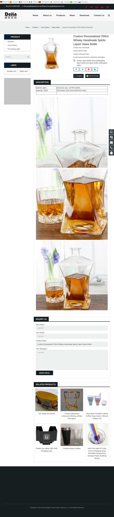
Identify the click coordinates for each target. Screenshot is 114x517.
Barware (11, 41)
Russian (83, 2)
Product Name (41, 341)
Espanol (14, 2)
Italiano (33, 2)
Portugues (44, 2)
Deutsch (4, 2)
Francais (24, 2)
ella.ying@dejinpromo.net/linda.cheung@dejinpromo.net (43, 6)
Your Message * (41, 349)
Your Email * (40, 333)
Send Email (92, 76)
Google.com (11, 71)
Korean (65, 2)
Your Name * (40, 324)
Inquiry (78, 76)
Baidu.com (24, 71)
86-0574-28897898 (13, 6)
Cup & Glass (12, 45)
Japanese (55, 2)
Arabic (74, 2)
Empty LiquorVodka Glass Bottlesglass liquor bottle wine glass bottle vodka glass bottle (92, 61)
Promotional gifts (14, 49)
